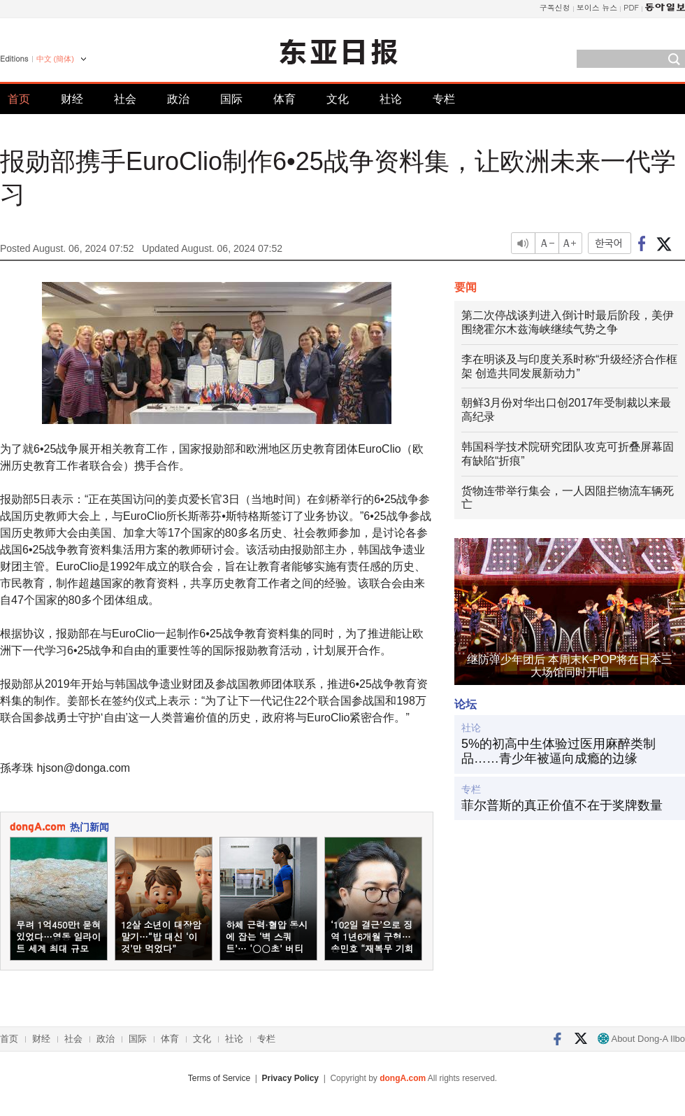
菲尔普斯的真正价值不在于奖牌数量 (562, 805)
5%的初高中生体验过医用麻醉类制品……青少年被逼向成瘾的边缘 (558, 751)
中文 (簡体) (55, 59)
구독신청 (555, 7)
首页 (19, 99)
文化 (337, 99)
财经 (72, 99)
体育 (284, 99)
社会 (125, 99)
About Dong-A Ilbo (641, 1038)
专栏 (444, 99)
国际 (231, 99)
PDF (631, 7)
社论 (391, 99)
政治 (178, 99)
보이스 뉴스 (597, 7)
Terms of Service (219, 1078)
